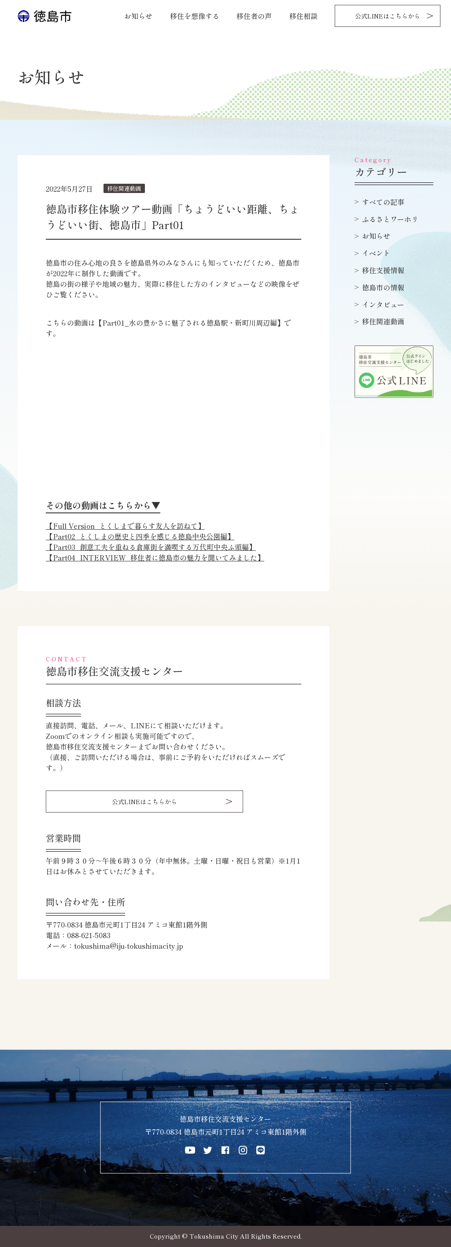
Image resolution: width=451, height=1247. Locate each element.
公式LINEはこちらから (387, 15)
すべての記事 (383, 202)
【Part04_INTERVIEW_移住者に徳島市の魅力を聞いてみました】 (155, 557)
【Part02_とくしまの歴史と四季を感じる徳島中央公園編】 (140, 536)
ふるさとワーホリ (390, 219)
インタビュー (383, 304)
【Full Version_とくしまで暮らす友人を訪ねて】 (125, 525)
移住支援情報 (383, 270)
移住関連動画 (383, 321)
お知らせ (138, 16)
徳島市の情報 (383, 287)
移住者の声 (254, 16)
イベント (376, 253)
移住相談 (303, 16)
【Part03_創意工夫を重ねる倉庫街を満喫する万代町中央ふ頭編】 (151, 547)
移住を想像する (194, 16)
